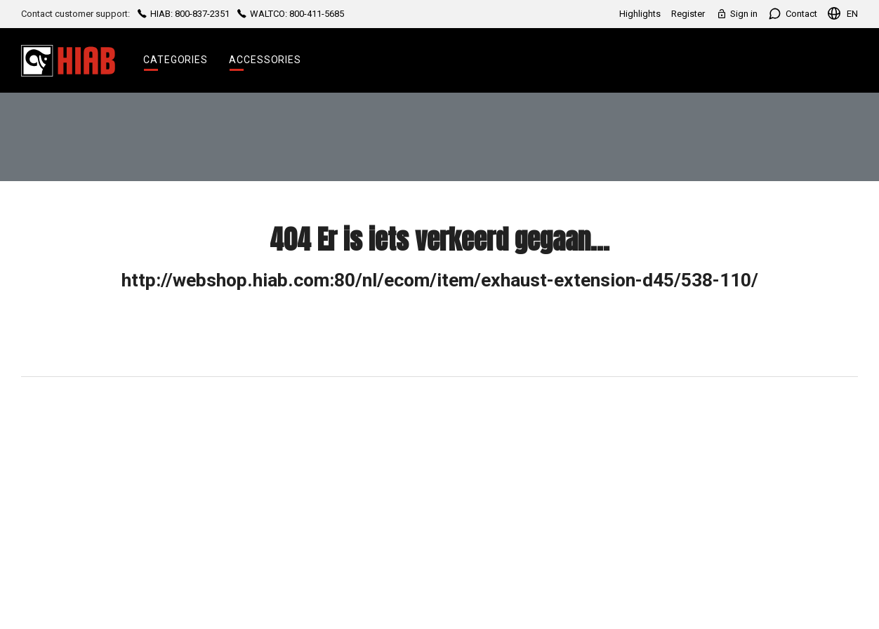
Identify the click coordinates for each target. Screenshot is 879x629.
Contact (792, 13)
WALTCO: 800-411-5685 (289, 13)
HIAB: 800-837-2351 (184, 13)
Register (688, 13)
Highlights (640, 13)
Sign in (736, 13)
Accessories (265, 59)
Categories (175, 59)
